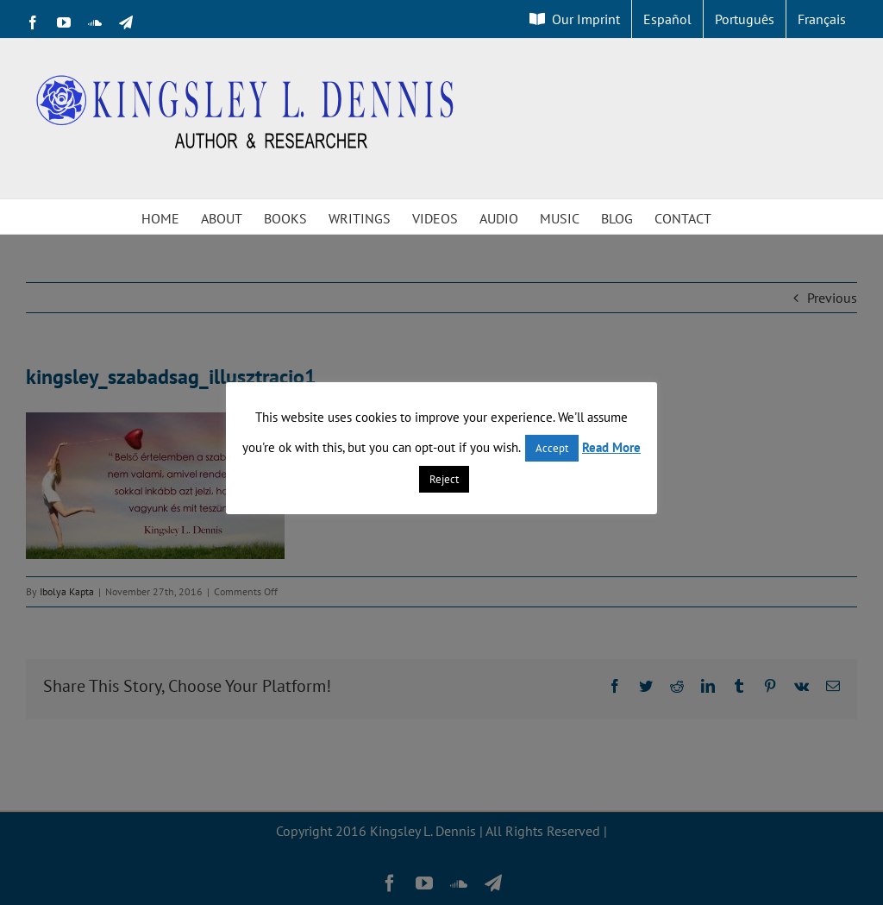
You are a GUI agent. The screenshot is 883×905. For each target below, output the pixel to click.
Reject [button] (444, 479)
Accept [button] (551, 448)
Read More (611, 447)
